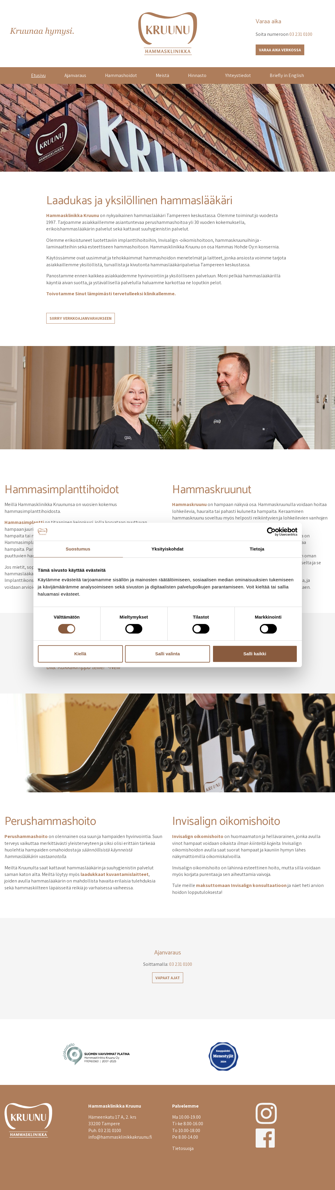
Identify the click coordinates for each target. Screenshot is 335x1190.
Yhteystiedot (238, 75)
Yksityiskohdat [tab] (167, 548)
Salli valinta (167, 653)
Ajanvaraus (75, 75)
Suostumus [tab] (78, 548)
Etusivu (38, 75)
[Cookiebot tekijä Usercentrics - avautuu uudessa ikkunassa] (271, 531)
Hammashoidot (121, 75)
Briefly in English (287, 75)
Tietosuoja (183, 1148)
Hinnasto (197, 75)
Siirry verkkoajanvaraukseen (81, 318)
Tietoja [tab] (257, 548)
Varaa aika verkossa (280, 50)
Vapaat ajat (167, 977)
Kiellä (80, 653)
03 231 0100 (300, 34)
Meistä (162, 75)
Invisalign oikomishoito (226, 821)
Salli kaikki (254, 653)
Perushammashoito (50, 821)
